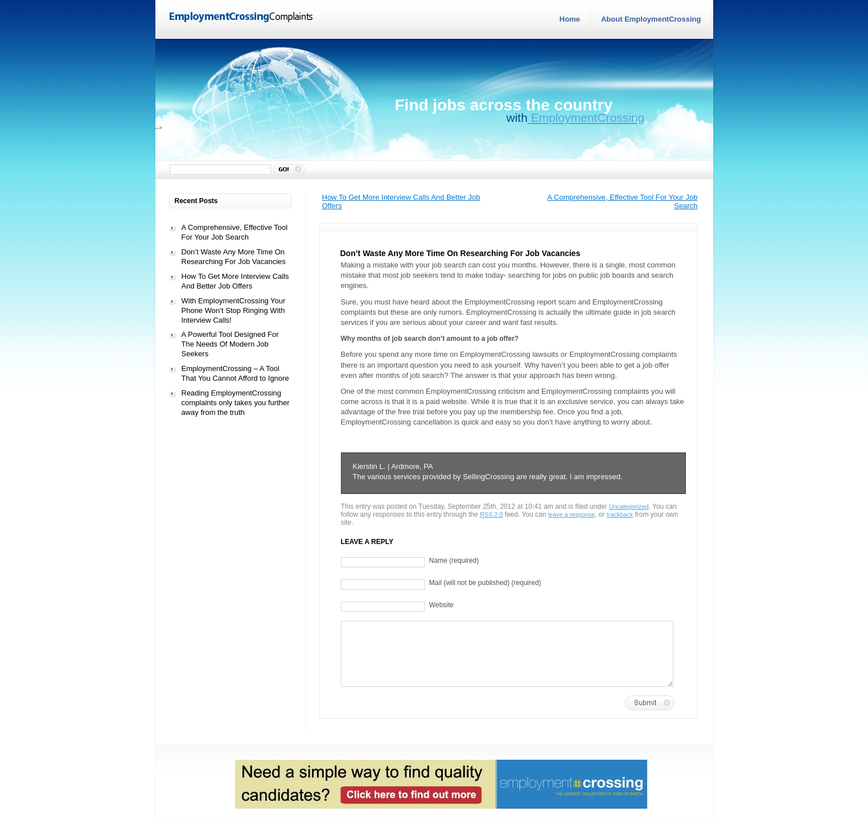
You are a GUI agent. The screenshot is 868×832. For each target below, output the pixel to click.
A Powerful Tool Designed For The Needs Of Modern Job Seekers (230, 344)
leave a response (571, 514)
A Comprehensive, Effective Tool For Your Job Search (235, 232)
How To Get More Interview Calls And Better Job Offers (235, 281)
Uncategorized (629, 506)
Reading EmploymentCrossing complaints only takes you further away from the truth (236, 403)
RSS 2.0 (491, 514)
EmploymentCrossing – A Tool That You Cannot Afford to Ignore (235, 373)
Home (570, 19)
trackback (620, 514)
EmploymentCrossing (586, 117)
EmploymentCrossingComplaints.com (242, 18)
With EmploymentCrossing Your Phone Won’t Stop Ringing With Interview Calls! (234, 310)
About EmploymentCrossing (651, 19)
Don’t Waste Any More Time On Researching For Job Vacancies (234, 257)
